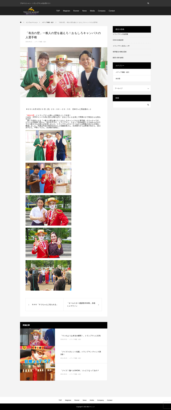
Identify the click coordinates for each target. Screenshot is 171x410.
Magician (66, 11)
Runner (76, 11)
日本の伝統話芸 (118, 40)
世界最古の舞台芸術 (120, 52)
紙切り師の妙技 (118, 57)
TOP (58, 11)
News (84, 11)
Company (101, 11)
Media (92, 11)
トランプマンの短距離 (120, 34)
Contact (112, 11)
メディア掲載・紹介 (40, 41)
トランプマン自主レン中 (121, 46)
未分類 (118, 78)
